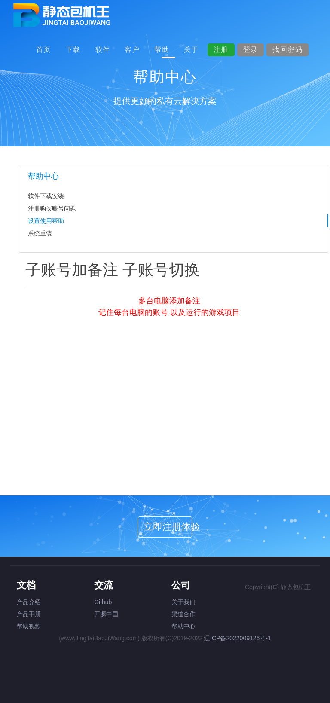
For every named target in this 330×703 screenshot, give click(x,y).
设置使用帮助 (46, 220)
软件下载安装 (46, 196)
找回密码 (287, 49)
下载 (73, 49)
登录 (250, 49)
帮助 (161, 49)
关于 (191, 49)
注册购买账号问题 (52, 208)
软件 (102, 49)
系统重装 (40, 233)
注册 (221, 49)
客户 (132, 49)
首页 (43, 49)
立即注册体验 (168, 526)
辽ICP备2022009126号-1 (237, 638)
